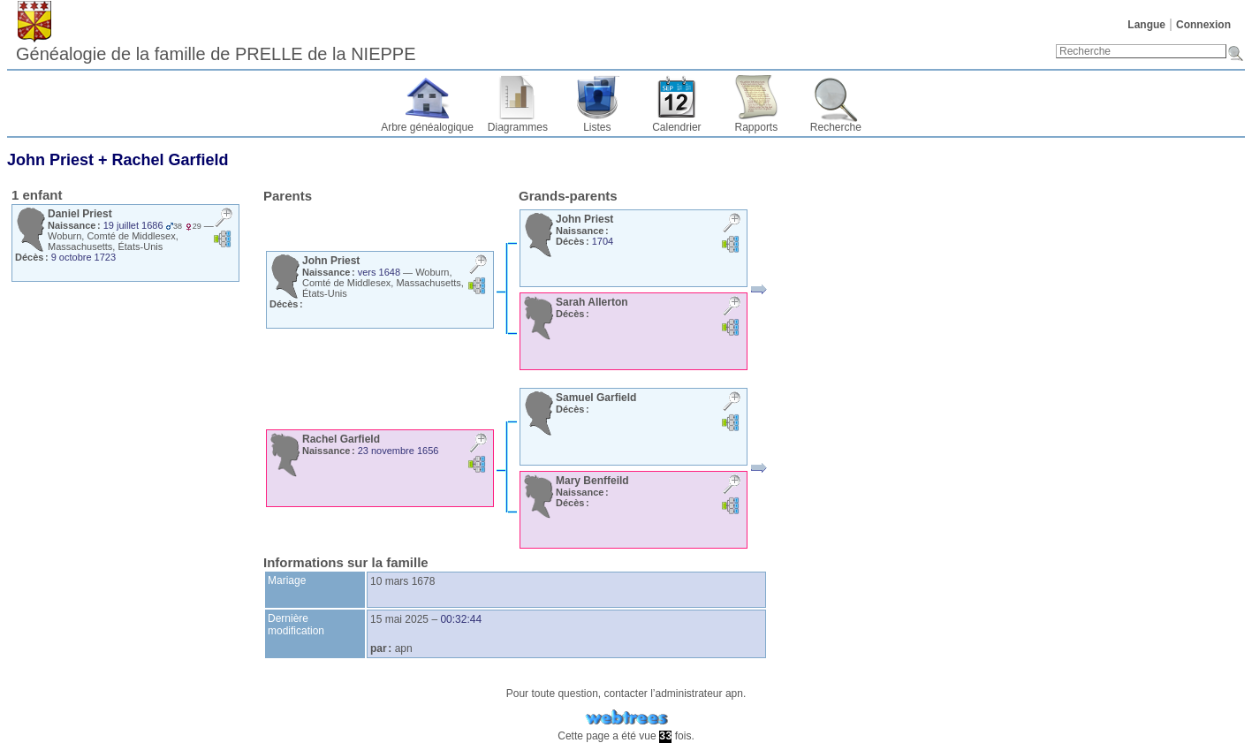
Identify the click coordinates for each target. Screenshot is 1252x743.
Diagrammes (518, 127)
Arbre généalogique (427, 127)
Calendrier (676, 127)
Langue (1146, 25)
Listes (597, 127)
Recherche (835, 127)
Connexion (1203, 25)
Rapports (756, 127)
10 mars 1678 (402, 581)
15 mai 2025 (399, 619)
